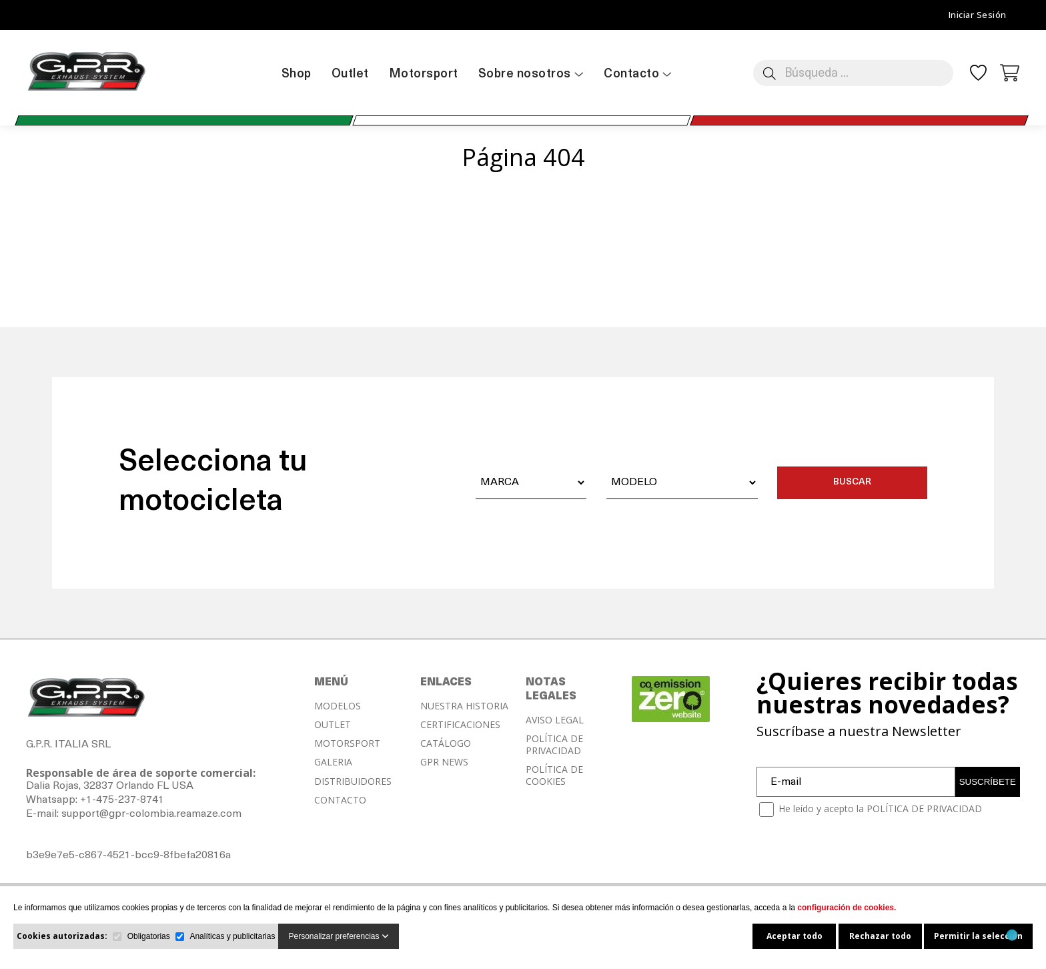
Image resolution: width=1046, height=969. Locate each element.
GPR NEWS (444, 762)
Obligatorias (148, 936)
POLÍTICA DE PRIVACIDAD (554, 745)
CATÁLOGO (445, 743)
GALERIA (333, 762)
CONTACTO (340, 800)
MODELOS (337, 706)
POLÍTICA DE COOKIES (554, 775)
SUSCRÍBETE (987, 782)
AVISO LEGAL (555, 720)
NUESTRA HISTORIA (464, 706)
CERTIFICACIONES (460, 725)
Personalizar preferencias (338, 936)
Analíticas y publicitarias (232, 936)
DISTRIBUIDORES (353, 781)
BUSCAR (852, 482)
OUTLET (332, 725)
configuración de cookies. (846, 907)
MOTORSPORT (347, 743)
